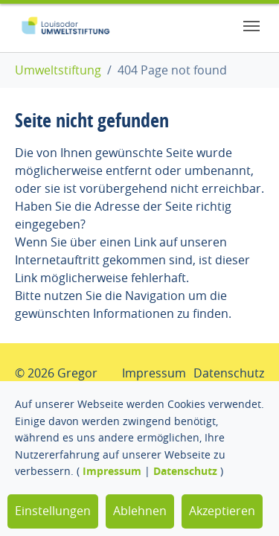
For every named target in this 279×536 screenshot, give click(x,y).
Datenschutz (185, 471)
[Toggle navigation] (251, 26)
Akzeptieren (222, 510)
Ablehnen (140, 510)
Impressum (112, 471)
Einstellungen (53, 510)
